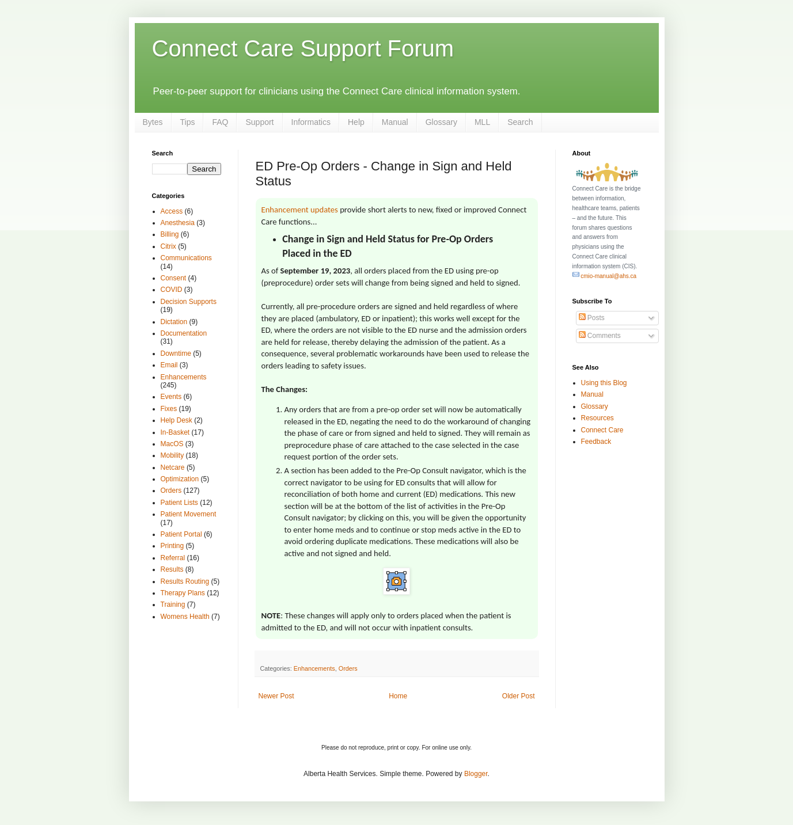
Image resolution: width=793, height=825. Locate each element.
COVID (172, 290)
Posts (592, 318)
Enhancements (314, 668)
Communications (186, 258)
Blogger (476, 774)
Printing (172, 546)
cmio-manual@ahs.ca (604, 276)
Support (259, 122)
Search (520, 122)
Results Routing (185, 581)
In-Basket (175, 432)
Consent (174, 278)
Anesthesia (178, 223)
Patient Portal (181, 534)
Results (172, 569)
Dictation (174, 322)
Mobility (172, 455)
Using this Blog (604, 383)
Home (398, 696)
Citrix (168, 246)
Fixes (169, 409)
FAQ (220, 122)
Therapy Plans (183, 593)
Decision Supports (189, 302)
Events (171, 397)
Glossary (441, 122)
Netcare (173, 467)
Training (173, 604)
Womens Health (185, 617)
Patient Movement (189, 514)
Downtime (176, 353)
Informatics (311, 122)
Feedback (596, 442)
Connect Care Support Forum (303, 48)
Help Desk (176, 420)
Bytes (153, 122)
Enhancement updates (299, 209)
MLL (482, 122)
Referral (173, 558)
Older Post (518, 696)
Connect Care (602, 430)
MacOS (172, 444)
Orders (348, 668)
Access (172, 211)
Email (169, 365)
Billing (170, 234)
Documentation (184, 333)
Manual (395, 122)
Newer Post (276, 696)
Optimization (180, 479)
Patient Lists (179, 503)
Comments (600, 336)
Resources (597, 418)
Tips (187, 122)
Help (356, 122)
